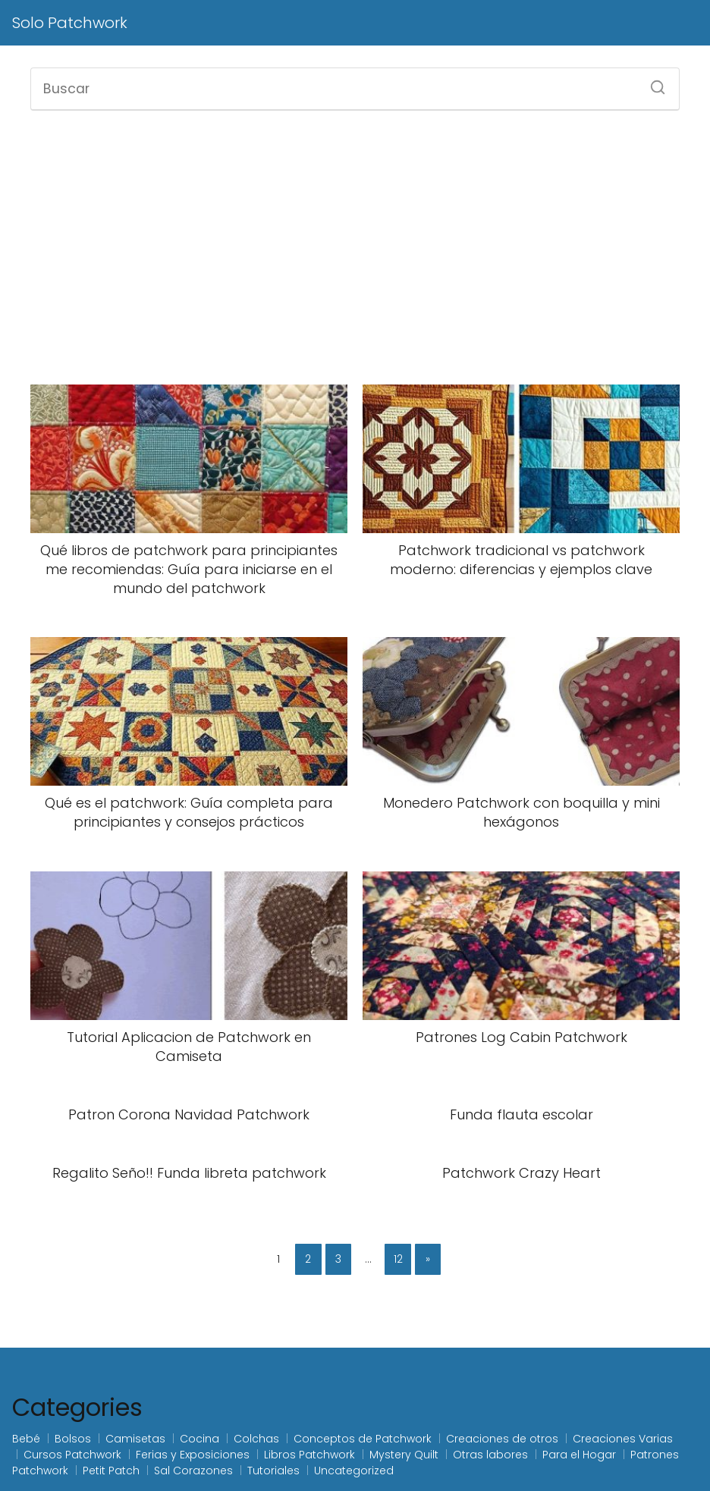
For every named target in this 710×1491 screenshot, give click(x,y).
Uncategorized (354, 1470)
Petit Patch (111, 1470)
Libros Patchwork (309, 1454)
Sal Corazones (193, 1470)
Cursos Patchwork (72, 1454)
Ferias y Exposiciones (193, 1454)
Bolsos (73, 1438)
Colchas (256, 1438)
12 (398, 1259)
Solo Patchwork (69, 22)
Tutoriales (273, 1470)
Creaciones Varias (623, 1438)
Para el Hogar (579, 1454)
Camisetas (135, 1438)
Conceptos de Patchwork (363, 1438)
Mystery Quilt (403, 1454)
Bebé (26, 1438)
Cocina (199, 1438)
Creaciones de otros (502, 1438)
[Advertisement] (355, 246)
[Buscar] (652, 82)
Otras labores (490, 1454)
